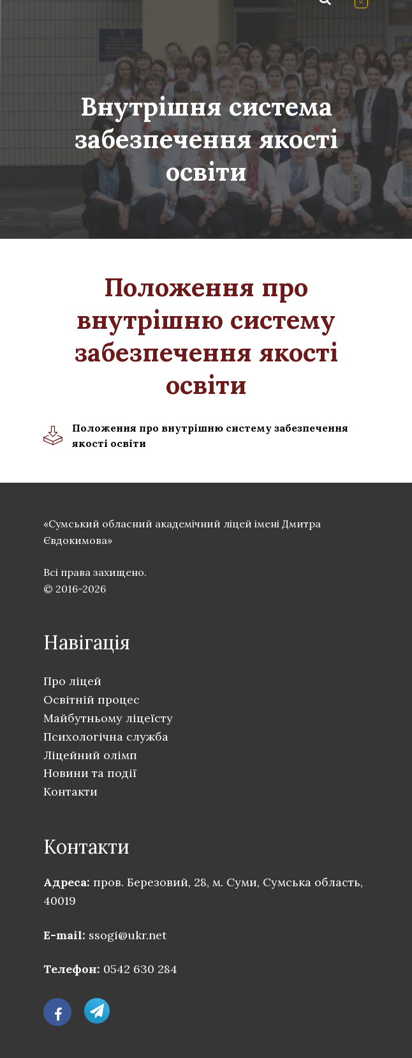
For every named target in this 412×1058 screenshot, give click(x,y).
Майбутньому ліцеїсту (108, 718)
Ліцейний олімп (90, 755)
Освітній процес (91, 699)
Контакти (70, 791)
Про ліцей (72, 681)
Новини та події (89, 773)
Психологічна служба (105, 736)
